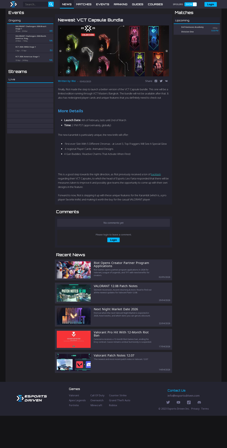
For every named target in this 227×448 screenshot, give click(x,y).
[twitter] (161, 97)
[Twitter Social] (168, 435)
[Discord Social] (189, 435)
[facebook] (156, 97)
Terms (205, 441)
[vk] (166, 97)
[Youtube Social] (178, 435)
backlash (156, 190)
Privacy (195, 441)
